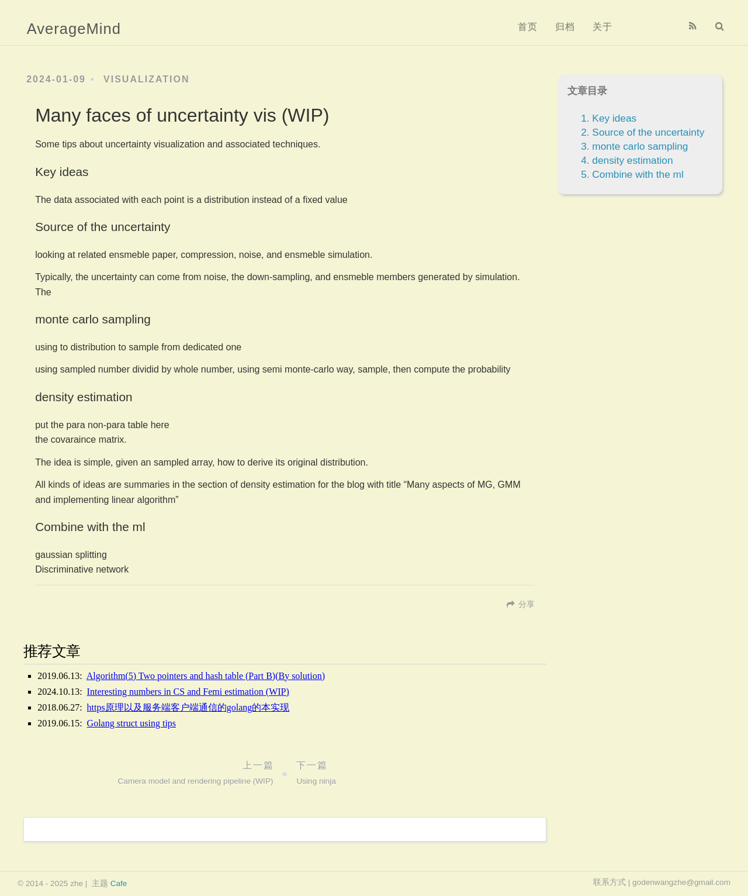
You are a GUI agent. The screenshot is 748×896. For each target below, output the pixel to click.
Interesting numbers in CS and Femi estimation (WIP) (188, 692)
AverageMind (74, 28)
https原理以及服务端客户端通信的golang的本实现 (188, 707)
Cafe (118, 883)
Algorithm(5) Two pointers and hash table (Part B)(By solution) (205, 676)
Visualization (146, 79)
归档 (565, 27)
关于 (602, 27)
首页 (528, 27)
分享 (526, 604)
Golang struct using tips (131, 723)
